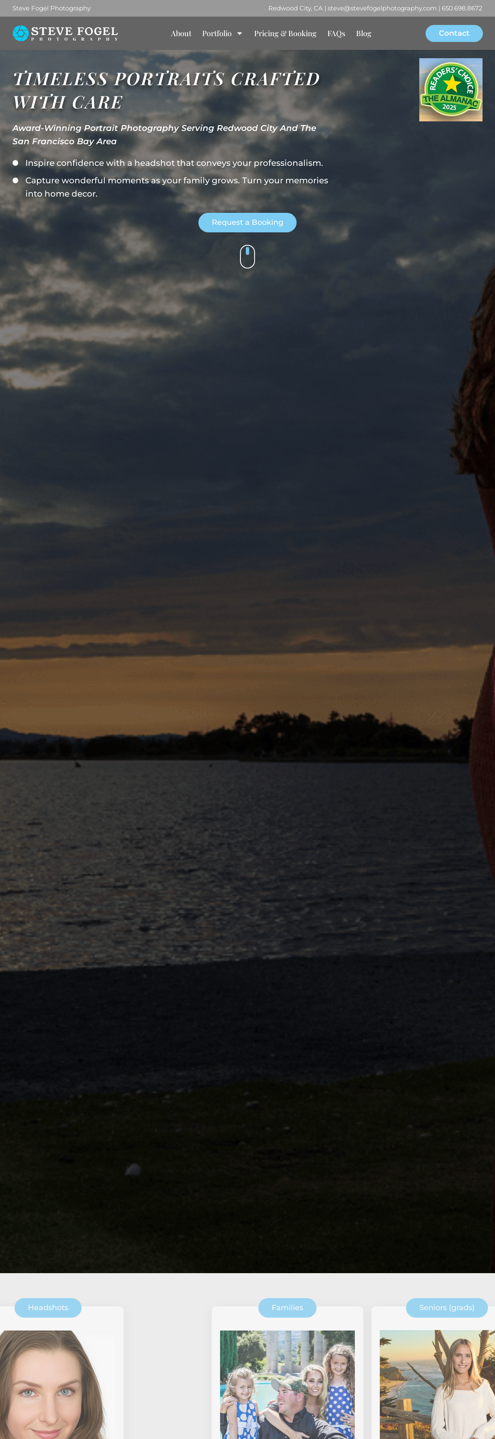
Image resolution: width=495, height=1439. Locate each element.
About (181, 33)
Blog (363, 33)
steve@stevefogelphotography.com (382, 8)
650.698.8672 (462, 8)
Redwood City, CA (295, 8)
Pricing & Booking (285, 33)
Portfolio (222, 33)
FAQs (336, 33)
